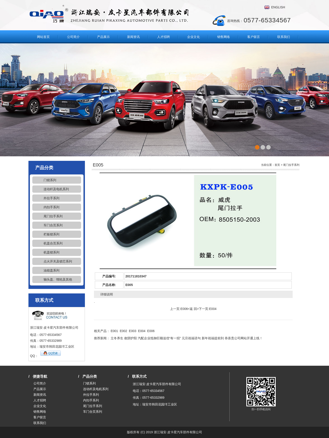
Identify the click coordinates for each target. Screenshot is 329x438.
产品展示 (103, 37)
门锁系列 (50, 180)
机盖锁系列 (51, 252)
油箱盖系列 (51, 270)
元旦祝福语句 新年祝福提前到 (203, 338)
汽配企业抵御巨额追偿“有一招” (159, 338)
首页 (277, 164)
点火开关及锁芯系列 (58, 261)
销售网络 (223, 37)
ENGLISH (278, 7)
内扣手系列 (51, 207)
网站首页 (43, 37)
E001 (114, 331)
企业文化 (193, 37)
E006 (184, 309)
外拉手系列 (51, 198)
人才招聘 (163, 37)
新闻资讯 (133, 37)
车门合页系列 (53, 225)
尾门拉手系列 (53, 216)
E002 (123, 331)
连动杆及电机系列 (56, 189)
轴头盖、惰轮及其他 (58, 279)
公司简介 (73, 37)
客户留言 (253, 37)
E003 (132, 331)
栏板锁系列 (51, 234)
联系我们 (283, 37)
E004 (213, 309)
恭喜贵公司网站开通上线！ (244, 338)
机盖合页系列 (53, 243)
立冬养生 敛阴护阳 (124, 338)
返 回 (193, 309)
